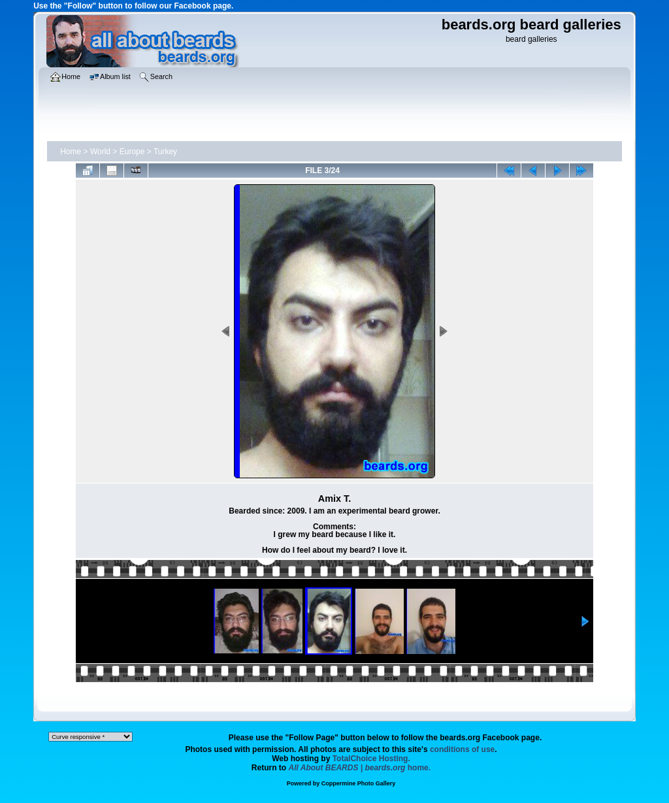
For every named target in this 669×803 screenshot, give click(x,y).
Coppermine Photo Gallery (358, 783)
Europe (132, 151)
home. (360, 767)
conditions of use (462, 749)
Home (70, 151)
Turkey (165, 151)
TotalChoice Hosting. (371, 758)
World (100, 151)
